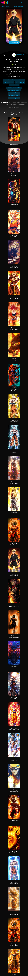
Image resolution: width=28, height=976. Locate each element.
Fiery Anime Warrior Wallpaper (14, 236)
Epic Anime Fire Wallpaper (14, 174)
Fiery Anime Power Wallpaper (14, 544)
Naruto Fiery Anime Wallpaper (14, 790)
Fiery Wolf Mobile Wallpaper (14, 359)
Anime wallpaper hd (19, 80)
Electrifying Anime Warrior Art (14, 205)
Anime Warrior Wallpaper (14, 451)
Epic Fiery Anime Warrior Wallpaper (14, 821)
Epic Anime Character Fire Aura (14, 729)
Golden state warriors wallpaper (14, 87)
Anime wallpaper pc (20, 82)
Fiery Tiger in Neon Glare (14, 390)
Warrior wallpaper (18, 6)
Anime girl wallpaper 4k (14, 95)
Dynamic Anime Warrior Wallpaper (14, 575)
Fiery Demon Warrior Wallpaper (14, 667)
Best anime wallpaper (9, 82)
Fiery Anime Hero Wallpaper (14, 913)
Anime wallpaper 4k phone (14, 90)
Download (14, 43)
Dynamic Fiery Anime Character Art (14, 605)
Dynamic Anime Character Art (14, 759)
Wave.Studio (18, 55)
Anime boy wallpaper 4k (14, 98)
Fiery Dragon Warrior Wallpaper (14, 944)
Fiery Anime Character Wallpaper (14, 143)
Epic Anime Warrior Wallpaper (14, 482)
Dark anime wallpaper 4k (14, 93)
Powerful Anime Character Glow (14, 421)
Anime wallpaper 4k (8, 80)
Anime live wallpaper (14, 85)
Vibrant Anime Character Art (14, 513)
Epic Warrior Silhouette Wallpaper (14, 636)
